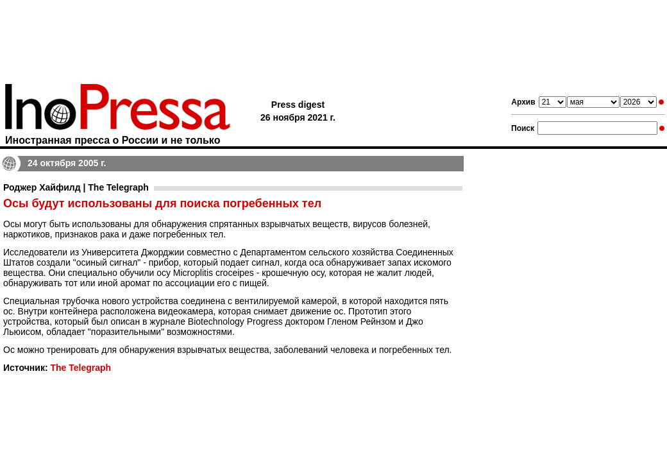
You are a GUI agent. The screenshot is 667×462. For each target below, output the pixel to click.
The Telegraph (80, 368)
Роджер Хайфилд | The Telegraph (76, 187)
